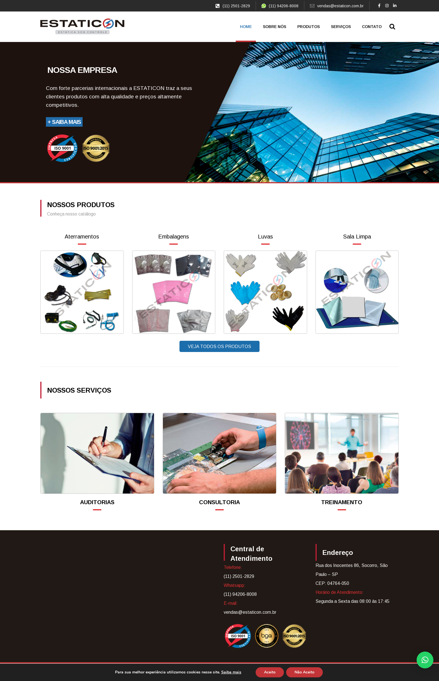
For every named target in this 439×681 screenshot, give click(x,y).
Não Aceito (304, 672)
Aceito (269, 672)
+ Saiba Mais (64, 122)
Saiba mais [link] (231, 672)
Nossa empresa (82, 70)
